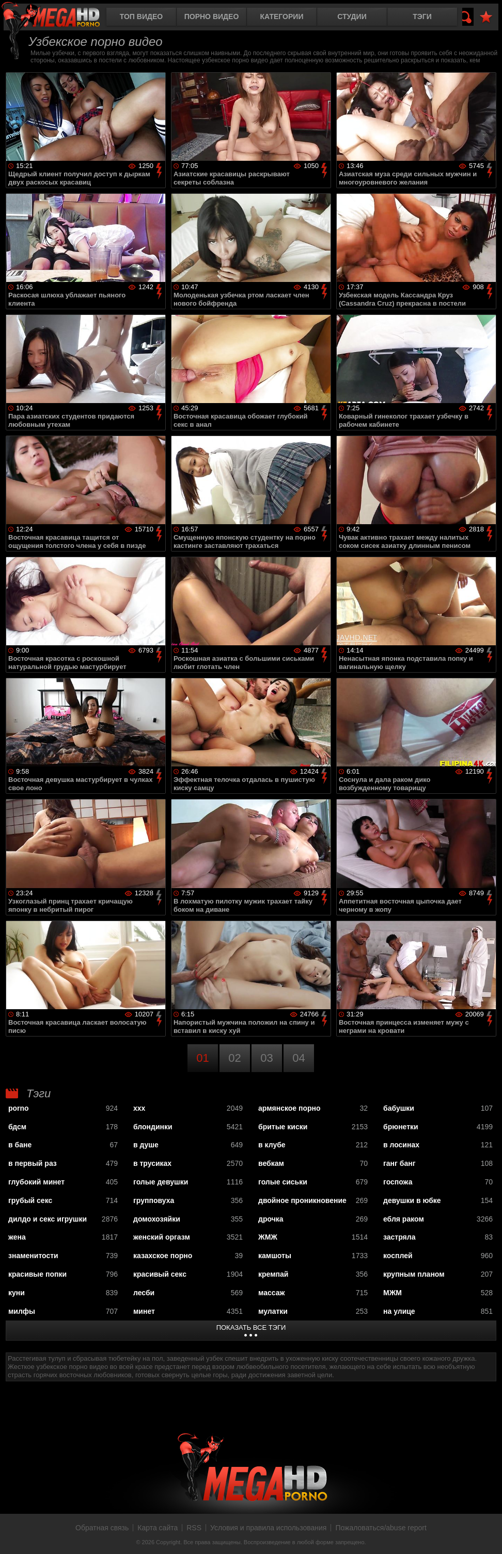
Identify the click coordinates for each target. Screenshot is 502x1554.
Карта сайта (157, 1528)
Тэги (422, 16)
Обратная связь (102, 1528)
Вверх (486, 1535)
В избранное (486, 17)
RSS (193, 1528)
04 (298, 1057)
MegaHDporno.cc (59, 18)
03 (266, 1057)
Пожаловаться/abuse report (381, 1528)
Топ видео (141, 16)
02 (234, 1057)
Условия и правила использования (268, 1528)
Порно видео (211, 16)
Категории (282, 16)
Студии (351, 16)
